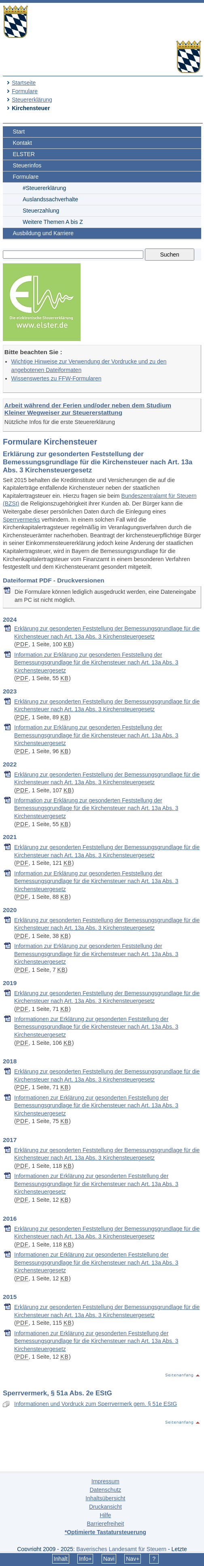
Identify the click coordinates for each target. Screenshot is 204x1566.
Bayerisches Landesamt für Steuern (121, 1549)
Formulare (25, 91)
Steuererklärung (32, 99)
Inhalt (61, 1559)
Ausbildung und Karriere (43, 233)
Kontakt (22, 143)
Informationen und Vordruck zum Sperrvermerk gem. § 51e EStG (95, 1404)
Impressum (105, 1481)
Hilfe (105, 1515)
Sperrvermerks (21, 519)
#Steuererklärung (44, 188)
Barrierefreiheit (105, 1523)
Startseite (24, 82)
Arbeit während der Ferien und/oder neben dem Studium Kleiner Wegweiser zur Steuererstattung (87, 409)
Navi (109, 1559)
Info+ (85, 1559)
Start (19, 131)
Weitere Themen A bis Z (53, 222)
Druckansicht (105, 1506)
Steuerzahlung (41, 210)
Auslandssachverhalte (50, 199)
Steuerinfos (27, 165)
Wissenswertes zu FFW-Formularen (56, 378)
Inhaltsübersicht (105, 1498)
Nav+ (132, 1559)
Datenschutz (105, 1490)
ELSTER (24, 154)
